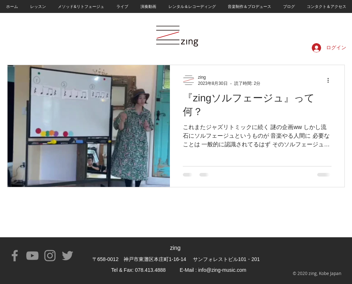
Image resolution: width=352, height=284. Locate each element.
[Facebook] (14, 255)
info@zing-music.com (222, 270)
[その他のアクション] (330, 80)
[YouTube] (32, 255)
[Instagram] (49, 255)
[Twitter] (67, 255)
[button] (38, 6)
